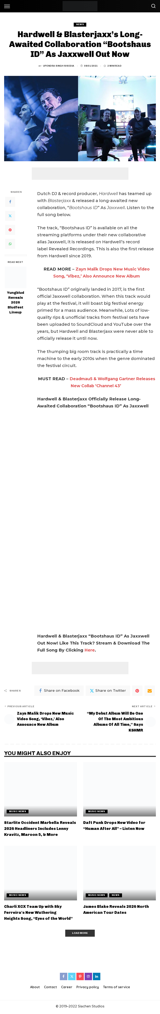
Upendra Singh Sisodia (58, 66)
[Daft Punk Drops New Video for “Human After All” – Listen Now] (119, 790)
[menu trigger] (8, 6)
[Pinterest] (10, 230)
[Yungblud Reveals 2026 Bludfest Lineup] (15, 277)
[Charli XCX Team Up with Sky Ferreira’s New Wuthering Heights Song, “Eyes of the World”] (40, 874)
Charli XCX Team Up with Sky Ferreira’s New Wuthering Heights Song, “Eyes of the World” (40, 913)
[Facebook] (10, 202)
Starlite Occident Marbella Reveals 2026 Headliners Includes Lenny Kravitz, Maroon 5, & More (40, 829)
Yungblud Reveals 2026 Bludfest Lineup (15, 302)
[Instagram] (88, 978)
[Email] (150, 691)
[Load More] (80, 935)
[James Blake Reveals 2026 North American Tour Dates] (119, 874)
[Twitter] (10, 216)
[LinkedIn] (96, 978)
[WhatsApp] (10, 244)
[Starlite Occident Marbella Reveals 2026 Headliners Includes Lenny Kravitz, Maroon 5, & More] (40, 790)
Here (89, 650)
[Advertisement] (80, 173)
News (80, 24)
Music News (17, 813)
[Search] (152, 6)
